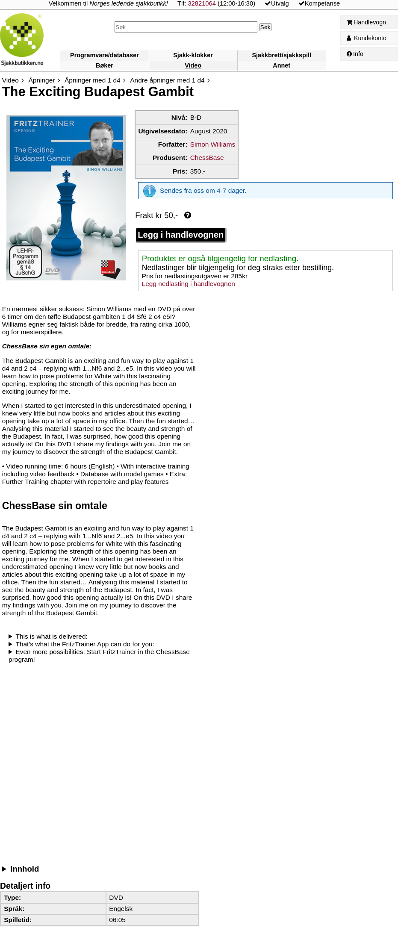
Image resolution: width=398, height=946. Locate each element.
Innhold (24, 868)
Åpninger (42, 80)
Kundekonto (366, 38)
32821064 (201, 3)
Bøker (104, 65)
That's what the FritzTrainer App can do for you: (84, 644)
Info (355, 53)
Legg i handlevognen (181, 234)
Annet (281, 65)
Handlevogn (366, 22)
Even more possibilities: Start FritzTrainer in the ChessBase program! (99, 655)
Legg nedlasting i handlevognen (188, 283)
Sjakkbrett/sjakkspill (281, 55)
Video (193, 65)
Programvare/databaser (104, 55)
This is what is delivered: (51, 636)
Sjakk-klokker (193, 55)
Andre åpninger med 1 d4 (167, 80)
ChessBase (207, 157)
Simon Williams (213, 144)
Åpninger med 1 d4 (93, 80)
